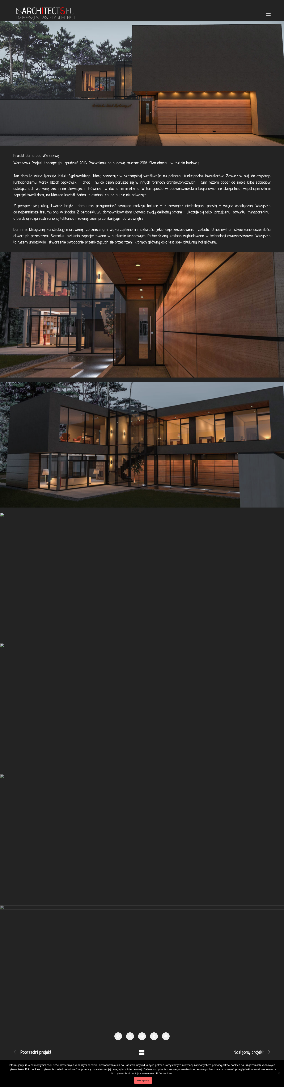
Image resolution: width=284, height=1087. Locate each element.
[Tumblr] (154, 1036)
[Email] (166, 1036)
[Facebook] (118, 1036)
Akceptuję (143, 1080)
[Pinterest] (142, 1036)
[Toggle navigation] (268, 13)
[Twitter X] (130, 1036)
